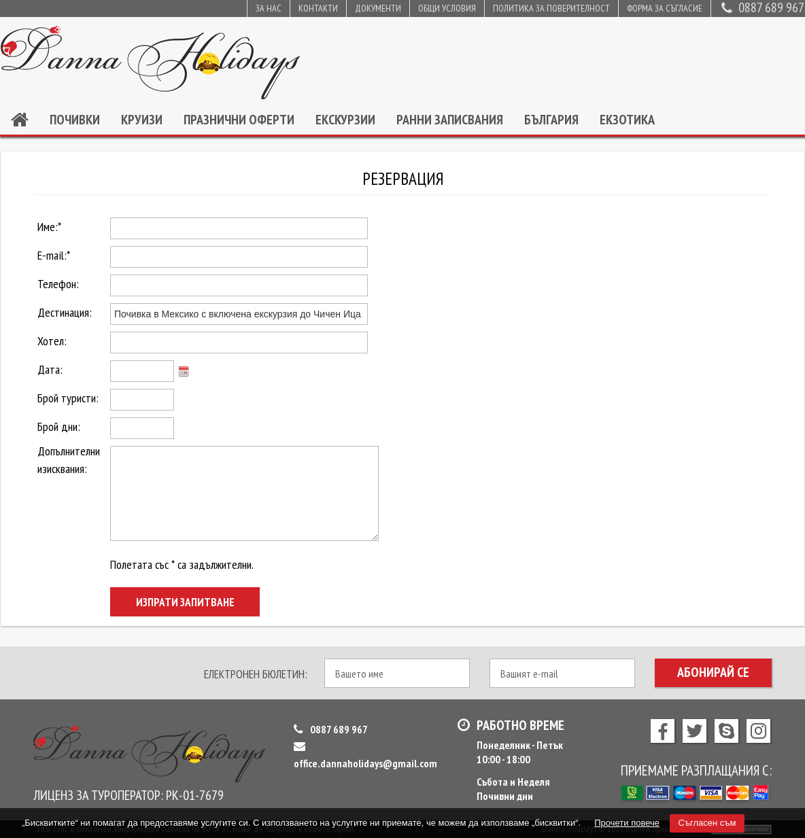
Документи (378, 8)
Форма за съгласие (664, 8)
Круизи (141, 119)
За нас (268, 8)
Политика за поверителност (551, 8)
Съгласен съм (707, 823)
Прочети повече (627, 823)
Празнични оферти (239, 119)
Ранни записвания (449, 119)
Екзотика (627, 119)
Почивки (75, 119)
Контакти (318, 8)
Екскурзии (345, 119)
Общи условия (447, 8)
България (551, 119)
